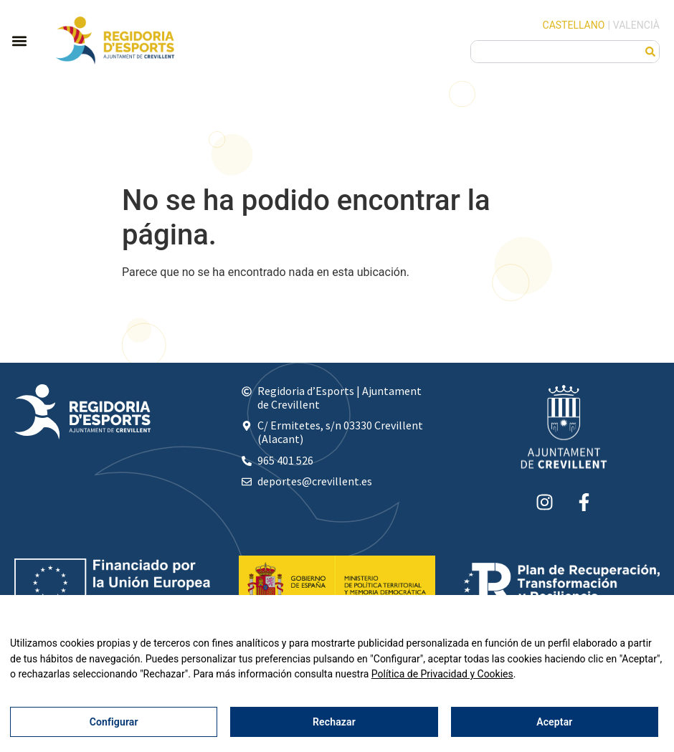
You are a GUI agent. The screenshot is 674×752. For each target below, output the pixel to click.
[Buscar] (650, 51)
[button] (19, 40)
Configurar (114, 722)
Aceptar (554, 722)
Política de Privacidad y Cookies (442, 674)
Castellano (574, 25)
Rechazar (334, 722)
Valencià (636, 25)
